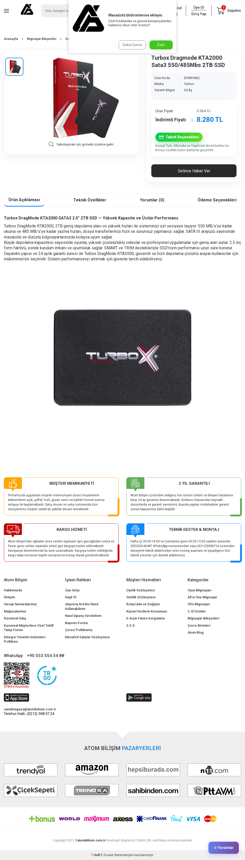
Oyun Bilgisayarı (199, 590)
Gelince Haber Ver (194, 170)
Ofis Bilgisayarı (199, 604)
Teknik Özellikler (89, 200)
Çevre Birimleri (199, 625)
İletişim (9, 597)
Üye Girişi (72, 590)
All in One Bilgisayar (202, 597)
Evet (161, 45)
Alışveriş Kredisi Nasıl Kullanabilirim (81, 606)
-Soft (96, 855)
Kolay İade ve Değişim (143, 604)
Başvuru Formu (76, 623)
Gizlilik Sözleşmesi (140, 597)
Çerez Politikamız (79, 630)
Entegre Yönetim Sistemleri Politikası (25, 639)
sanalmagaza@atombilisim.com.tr (30, 709)
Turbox (189, 84)
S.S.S (130, 625)
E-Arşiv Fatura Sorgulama (145, 618)
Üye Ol (199, 7)
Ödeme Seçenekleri (217, 200)
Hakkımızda (13, 590)
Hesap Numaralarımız (20, 604)
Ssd (68, 39)
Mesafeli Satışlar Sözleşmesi (87, 637)
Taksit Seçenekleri (179, 137)
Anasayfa (11, 39)
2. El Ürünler (197, 611)
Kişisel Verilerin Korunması (146, 611)
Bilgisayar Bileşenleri (41, 39)
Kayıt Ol (70, 597)
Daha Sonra (132, 45)
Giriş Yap (198, 14)
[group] (81, 98)
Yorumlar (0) (152, 200)
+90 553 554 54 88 (45, 655)
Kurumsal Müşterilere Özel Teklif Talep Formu (29, 628)
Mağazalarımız (15, 611)
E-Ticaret (107, 855)
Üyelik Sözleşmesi (140, 590)
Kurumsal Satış (15, 618)
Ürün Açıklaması (24, 199)
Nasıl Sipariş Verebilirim (83, 616)
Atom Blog (196, 632)
